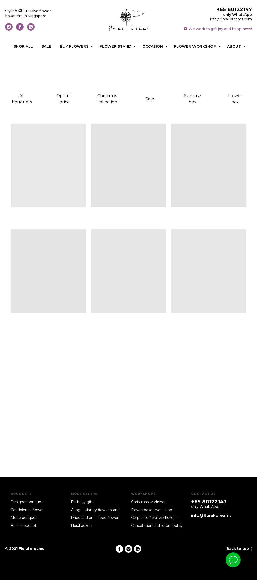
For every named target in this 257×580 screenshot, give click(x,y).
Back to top (239, 548)
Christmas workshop (149, 502)
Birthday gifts (82, 502)
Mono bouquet (24, 517)
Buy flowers (75, 46)
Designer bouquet (27, 502)
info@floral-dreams (211, 515)
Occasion (153, 46)
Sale (46, 46)
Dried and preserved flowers (95, 517)
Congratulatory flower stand (95, 510)
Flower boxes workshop (151, 510)
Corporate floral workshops (154, 517)
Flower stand (116, 46)
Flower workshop (195, 46)
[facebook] (20, 29)
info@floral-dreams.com (231, 19)
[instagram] (9, 29)
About (234, 46)
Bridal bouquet (23, 525)
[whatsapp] (31, 29)
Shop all (23, 46)
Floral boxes (81, 525)
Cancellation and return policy (157, 525)
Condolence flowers (28, 510)
